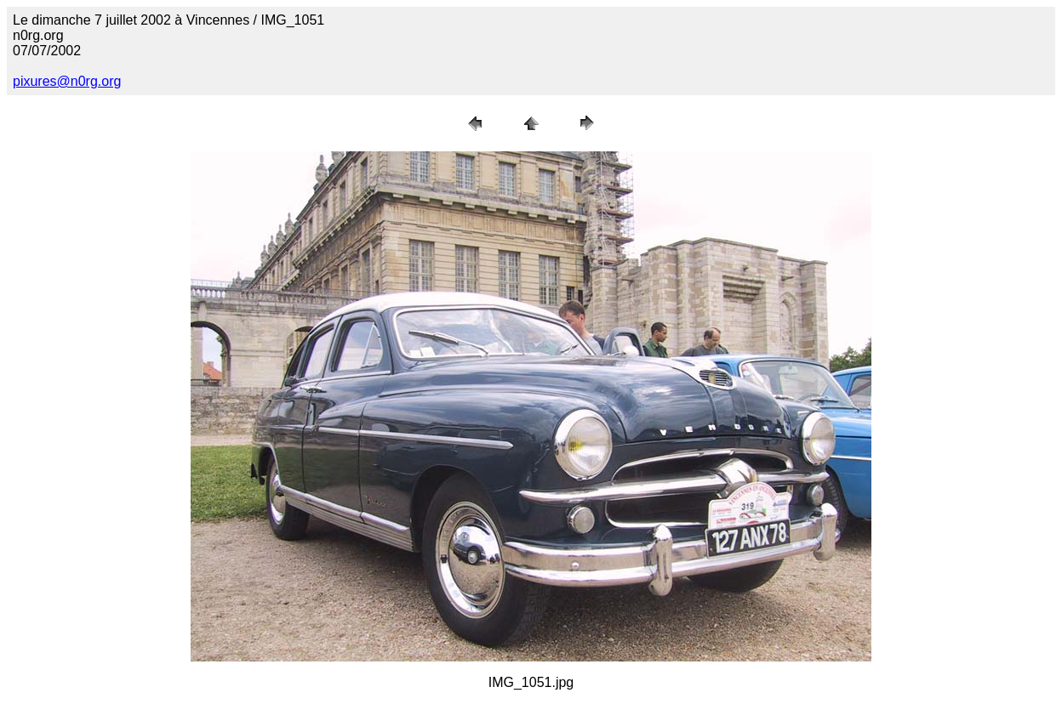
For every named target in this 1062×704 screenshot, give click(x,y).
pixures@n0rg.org (67, 81)
